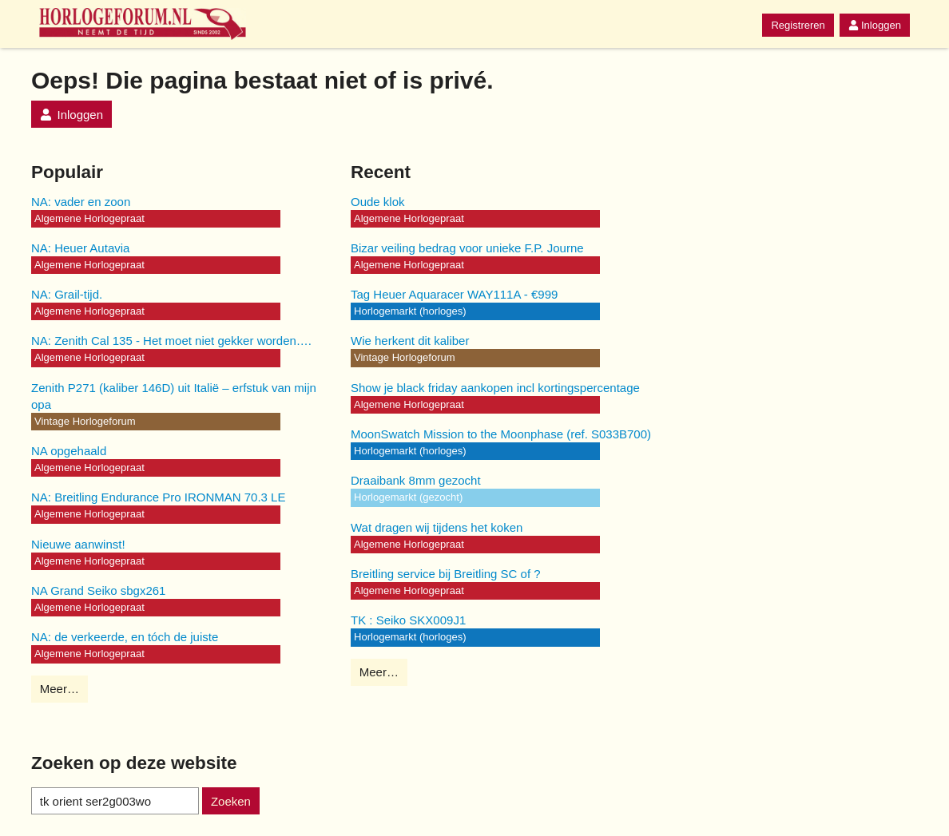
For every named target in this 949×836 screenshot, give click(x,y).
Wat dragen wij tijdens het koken (436, 527)
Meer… (59, 688)
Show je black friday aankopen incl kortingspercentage (495, 387)
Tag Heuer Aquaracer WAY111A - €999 (454, 294)
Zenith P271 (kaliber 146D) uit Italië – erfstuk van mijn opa (173, 396)
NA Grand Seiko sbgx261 (98, 590)
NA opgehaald (68, 451)
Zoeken (231, 801)
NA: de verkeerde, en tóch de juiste (124, 637)
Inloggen (874, 25)
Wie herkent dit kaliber (410, 340)
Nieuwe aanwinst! (78, 544)
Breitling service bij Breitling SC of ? (446, 573)
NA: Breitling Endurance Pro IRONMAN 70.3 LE (158, 497)
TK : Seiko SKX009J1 (408, 620)
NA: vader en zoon (80, 201)
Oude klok (378, 201)
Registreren (797, 25)
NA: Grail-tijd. (66, 294)
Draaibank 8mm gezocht (416, 480)
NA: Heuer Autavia (80, 248)
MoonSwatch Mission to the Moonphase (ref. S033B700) (501, 434)
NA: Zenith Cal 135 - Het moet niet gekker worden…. (171, 340)
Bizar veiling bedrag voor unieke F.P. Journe (467, 248)
